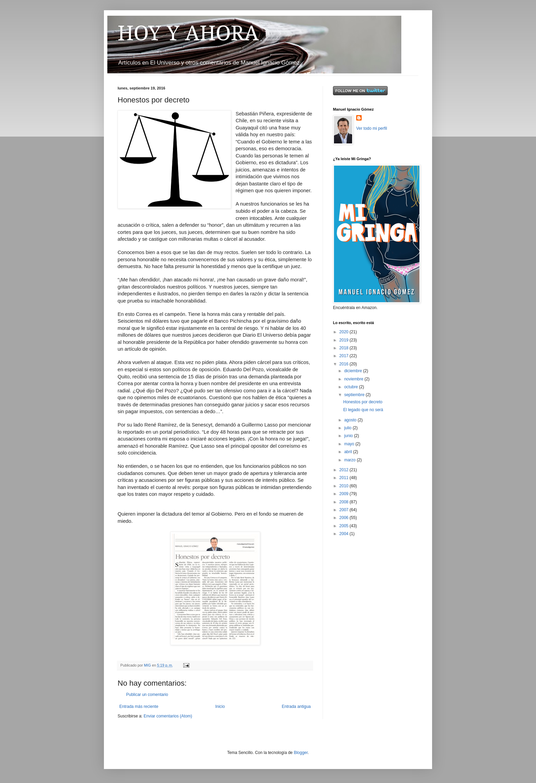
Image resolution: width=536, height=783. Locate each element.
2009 (344, 493)
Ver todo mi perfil (371, 128)
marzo (350, 460)
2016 (344, 364)
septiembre (355, 394)
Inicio (220, 706)
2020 (344, 332)
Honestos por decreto (363, 402)
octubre (351, 386)
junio (349, 435)
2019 (344, 340)
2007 (344, 509)
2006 (344, 517)
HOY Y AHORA (188, 33)
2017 (344, 355)
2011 (344, 477)
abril (348, 451)
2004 (344, 533)
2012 (344, 469)
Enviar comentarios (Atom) (168, 716)
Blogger (301, 752)
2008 (344, 502)
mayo (350, 444)
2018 (344, 348)
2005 (344, 525)
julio (348, 427)
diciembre (353, 370)
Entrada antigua (296, 706)
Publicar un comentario (147, 694)
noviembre (354, 379)
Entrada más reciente (138, 706)
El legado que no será (363, 409)
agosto (351, 420)
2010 (344, 486)
